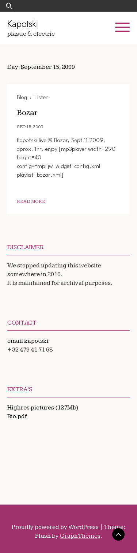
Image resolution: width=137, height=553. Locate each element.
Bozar (27, 112)
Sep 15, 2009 (30, 127)
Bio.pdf (17, 416)
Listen (41, 98)
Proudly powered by (56, 527)
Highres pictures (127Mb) (42, 407)
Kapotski (22, 24)
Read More (31, 201)
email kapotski (28, 341)
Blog (22, 98)
